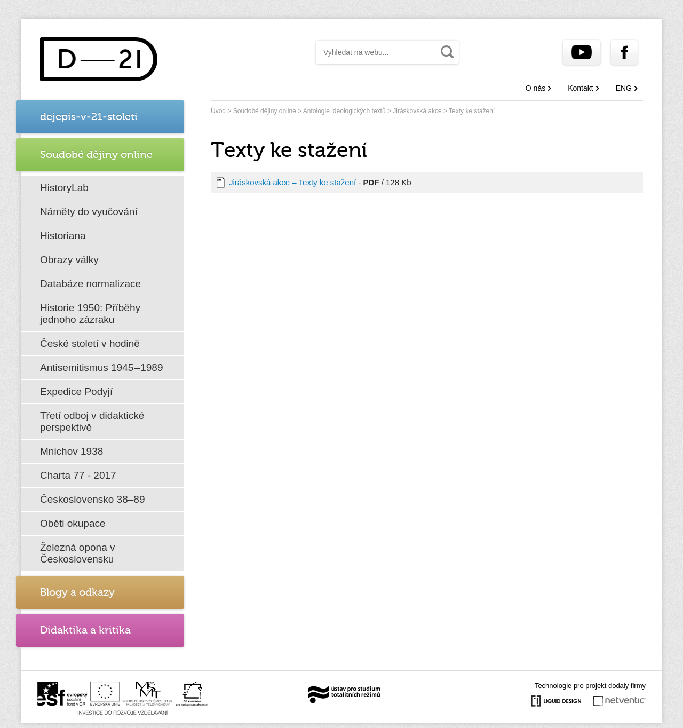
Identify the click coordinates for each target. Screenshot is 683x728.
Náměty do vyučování (89, 211)
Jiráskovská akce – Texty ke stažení (293, 182)
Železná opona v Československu (77, 553)
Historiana (63, 235)
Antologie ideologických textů (344, 111)
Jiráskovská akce (417, 111)
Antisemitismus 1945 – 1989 (101, 367)
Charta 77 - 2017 (78, 475)
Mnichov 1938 (71, 451)
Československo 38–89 (92, 499)
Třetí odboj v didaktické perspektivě (92, 421)
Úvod (218, 111)
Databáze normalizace (90, 283)
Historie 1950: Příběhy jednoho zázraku (90, 313)
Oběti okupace (73, 523)
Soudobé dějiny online (264, 111)
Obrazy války (69, 259)
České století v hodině (90, 343)
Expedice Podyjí (76, 391)
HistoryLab (64, 187)
